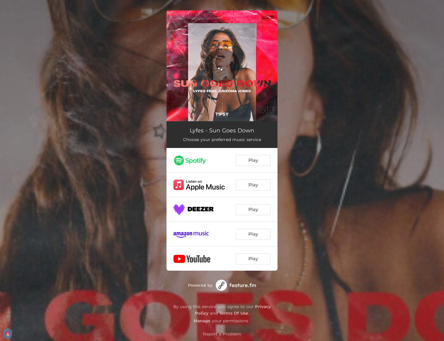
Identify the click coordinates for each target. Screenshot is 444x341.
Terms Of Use (233, 313)
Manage (202, 320)
